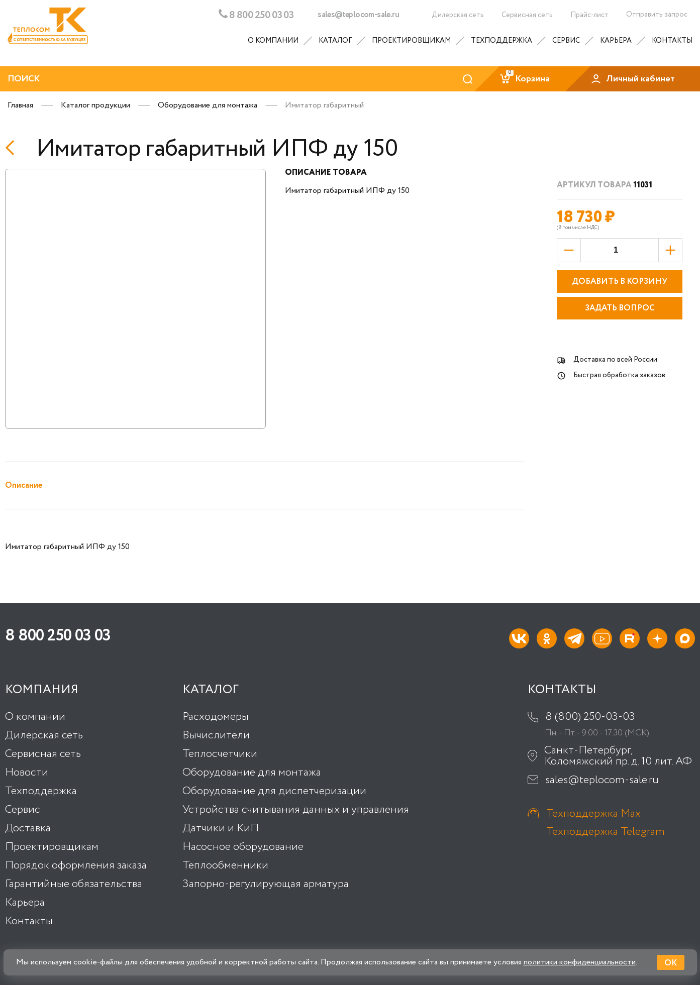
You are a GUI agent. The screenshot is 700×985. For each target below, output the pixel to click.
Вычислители (216, 735)
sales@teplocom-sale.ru (358, 15)
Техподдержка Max (593, 813)
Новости (26, 772)
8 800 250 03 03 (256, 15)
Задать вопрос (620, 308)
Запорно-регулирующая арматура (265, 884)
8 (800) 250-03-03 (590, 716)
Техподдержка (501, 41)
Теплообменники (225, 865)
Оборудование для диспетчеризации (274, 791)
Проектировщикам (411, 41)
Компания (41, 690)
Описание (23, 485)
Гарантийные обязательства (73, 884)
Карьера (616, 41)
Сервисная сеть (43, 753)
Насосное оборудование (243, 846)
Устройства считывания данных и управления (295, 809)
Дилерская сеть (44, 735)
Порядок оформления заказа (76, 865)
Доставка (28, 828)
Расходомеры (215, 716)
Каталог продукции (95, 105)
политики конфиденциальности (580, 962)
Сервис (566, 41)
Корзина (524, 78)
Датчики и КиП (220, 828)
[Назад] (13, 148)
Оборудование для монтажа (207, 105)
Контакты (672, 41)
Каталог (335, 41)
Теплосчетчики (219, 753)
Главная (20, 105)
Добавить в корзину (619, 281)
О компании (273, 41)
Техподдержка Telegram (605, 831)
